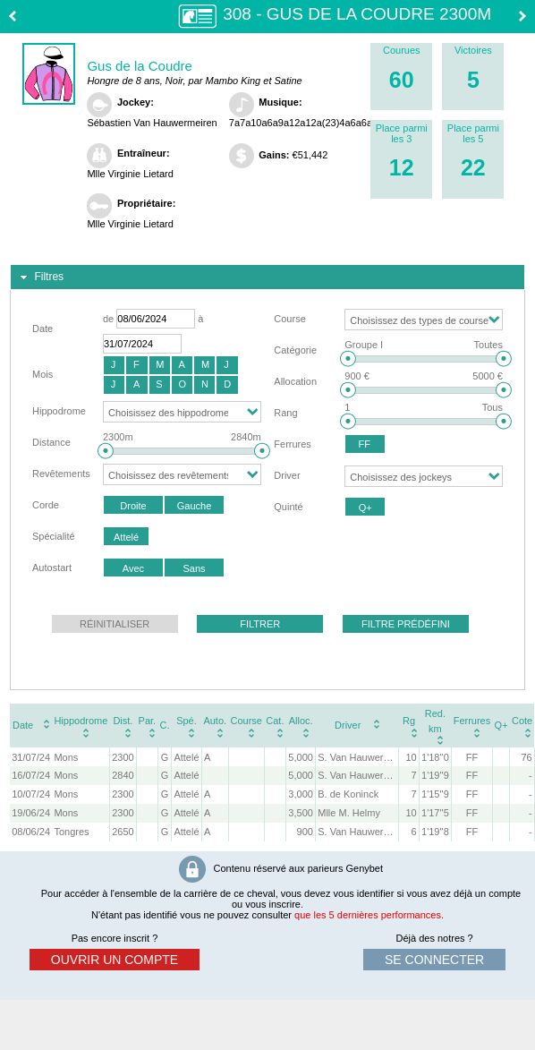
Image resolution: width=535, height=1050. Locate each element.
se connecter (434, 959)
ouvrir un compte (114, 959)
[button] (114, 365)
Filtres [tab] (40, 277)
